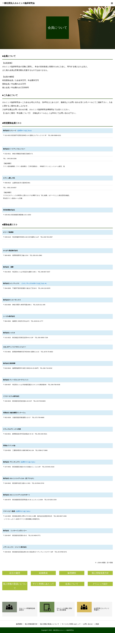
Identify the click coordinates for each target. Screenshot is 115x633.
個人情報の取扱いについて (49, 624)
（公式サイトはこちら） (24, 130)
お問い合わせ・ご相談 (91, 624)
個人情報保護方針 (31, 624)
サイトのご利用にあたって (71, 624)
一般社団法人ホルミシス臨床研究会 (18, 3)
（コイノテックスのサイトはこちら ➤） (33, 283)
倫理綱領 (19, 624)
